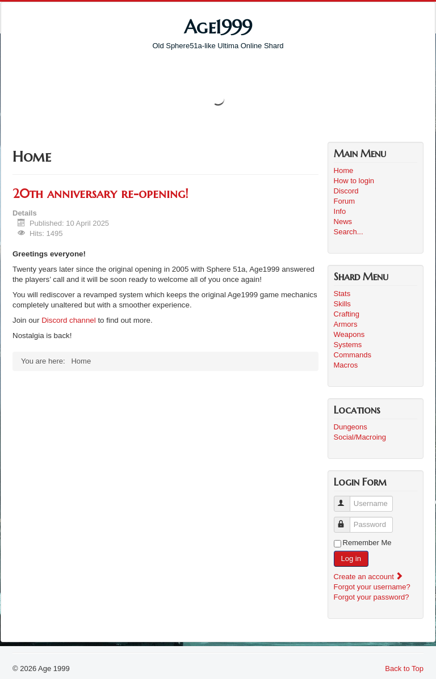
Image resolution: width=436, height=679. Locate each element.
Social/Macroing (360, 437)
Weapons (349, 334)
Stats (342, 293)
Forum (344, 201)
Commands (352, 355)
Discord (346, 191)
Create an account (369, 576)
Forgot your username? (372, 587)
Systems (348, 344)
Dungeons (350, 427)
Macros (346, 365)
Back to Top (404, 668)
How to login (354, 180)
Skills (342, 304)
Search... (348, 231)
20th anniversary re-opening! (100, 193)
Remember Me (367, 542)
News (343, 221)
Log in (351, 558)
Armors (346, 324)
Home (344, 170)
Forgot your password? (371, 597)
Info (340, 211)
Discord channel (68, 320)
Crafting (347, 314)
